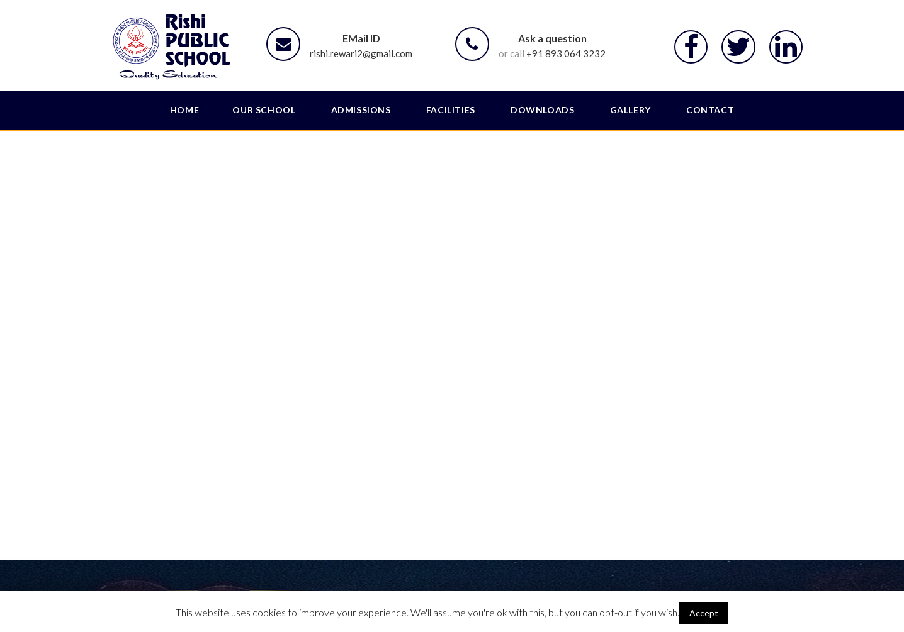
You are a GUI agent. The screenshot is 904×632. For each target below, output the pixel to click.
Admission (516, 560)
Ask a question (552, 38)
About (374, 560)
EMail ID (361, 38)
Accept (703, 612)
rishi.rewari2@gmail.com (361, 53)
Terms (688, 560)
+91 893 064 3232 (566, 53)
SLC (205, 560)
